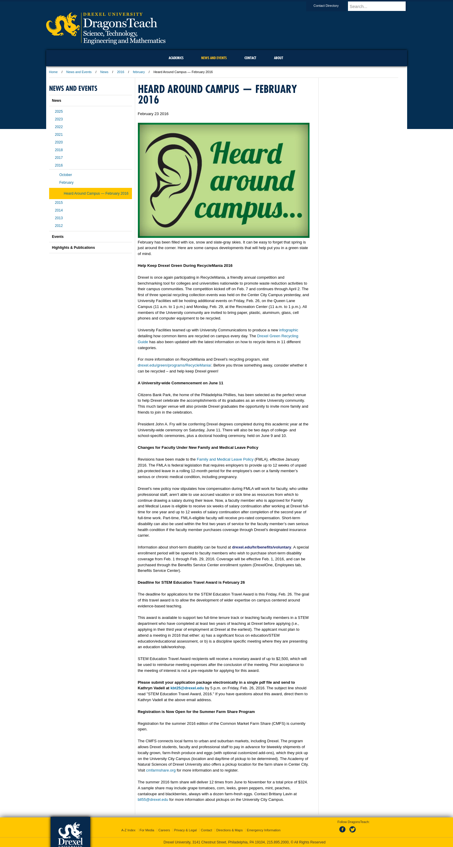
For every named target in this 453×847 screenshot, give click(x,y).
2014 (59, 210)
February (66, 182)
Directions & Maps (229, 830)
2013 (59, 218)
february (139, 72)
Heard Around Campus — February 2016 (96, 193)
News (104, 72)
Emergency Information (263, 830)
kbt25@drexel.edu (187, 688)
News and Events (79, 72)
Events (58, 237)
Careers (164, 830)
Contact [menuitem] (250, 58)
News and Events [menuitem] (214, 58)
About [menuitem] (278, 58)
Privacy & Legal (185, 830)
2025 (59, 111)
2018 (59, 150)
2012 (59, 226)
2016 (120, 72)
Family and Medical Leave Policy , (233, 459)
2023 (59, 119)
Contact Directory (331, 5)
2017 (59, 158)
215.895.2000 (278, 842)
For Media (147, 830)
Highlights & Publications (73, 248)
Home (53, 72)
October (65, 175)
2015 (59, 203)
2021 (59, 135)
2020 (59, 142)
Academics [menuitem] (176, 58)
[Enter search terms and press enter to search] (380, 6)
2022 (59, 127)
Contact (206, 830)
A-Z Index (128, 830)
